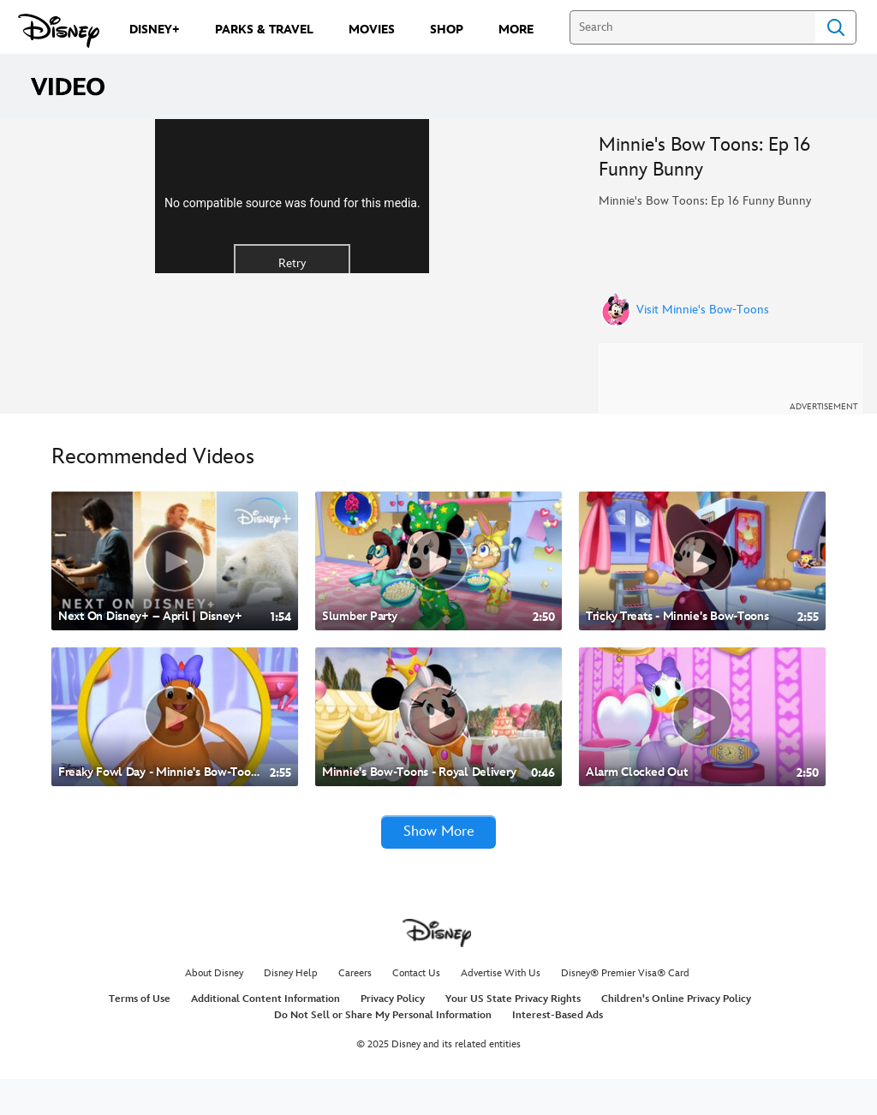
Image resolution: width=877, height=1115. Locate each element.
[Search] (692, 27)
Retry (292, 350)
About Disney (214, 1009)
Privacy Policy (393, 1034)
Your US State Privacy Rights (513, 1034)
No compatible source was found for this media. (292, 289)
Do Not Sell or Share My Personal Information (383, 1051)
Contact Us (416, 1009)
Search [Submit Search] (836, 27)
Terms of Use (139, 1034)
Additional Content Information (265, 1034)
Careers (355, 1009)
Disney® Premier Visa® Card (625, 1009)
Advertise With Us (500, 1009)
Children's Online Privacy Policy (676, 1034)
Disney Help (291, 1009)
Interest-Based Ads (557, 1051)
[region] (292, 283)
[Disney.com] (58, 31)
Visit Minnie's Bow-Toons (702, 310)
